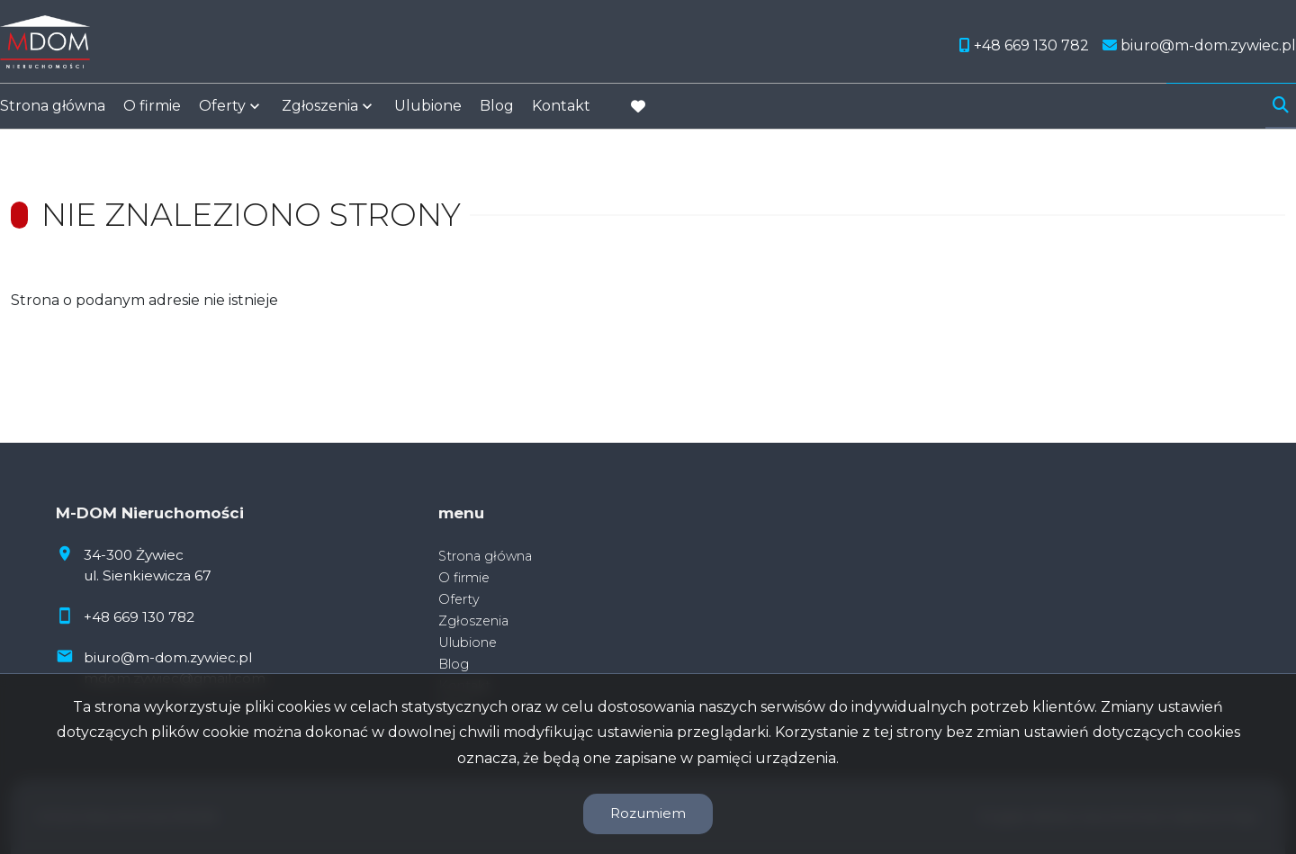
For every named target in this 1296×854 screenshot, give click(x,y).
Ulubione (428, 110)
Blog (497, 110)
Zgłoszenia (320, 110)
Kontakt (561, 110)
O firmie (152, 110)
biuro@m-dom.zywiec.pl (168, 657)
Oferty (222, 110)
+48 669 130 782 (139, 616)
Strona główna (52, 110)
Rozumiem (648, 813)
